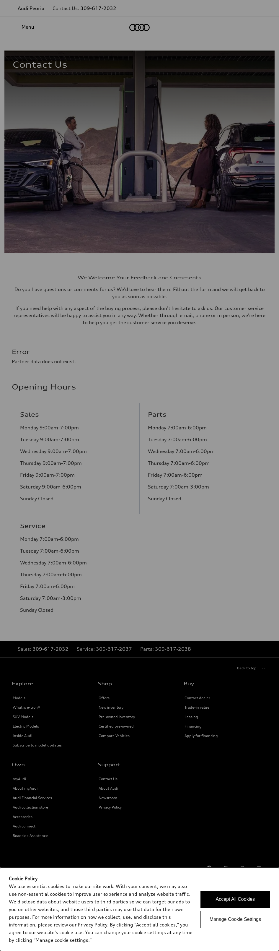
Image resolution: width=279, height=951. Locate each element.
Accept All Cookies (235, 899)
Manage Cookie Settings (235, 919)
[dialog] (139, 909)
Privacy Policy (92, 925)
